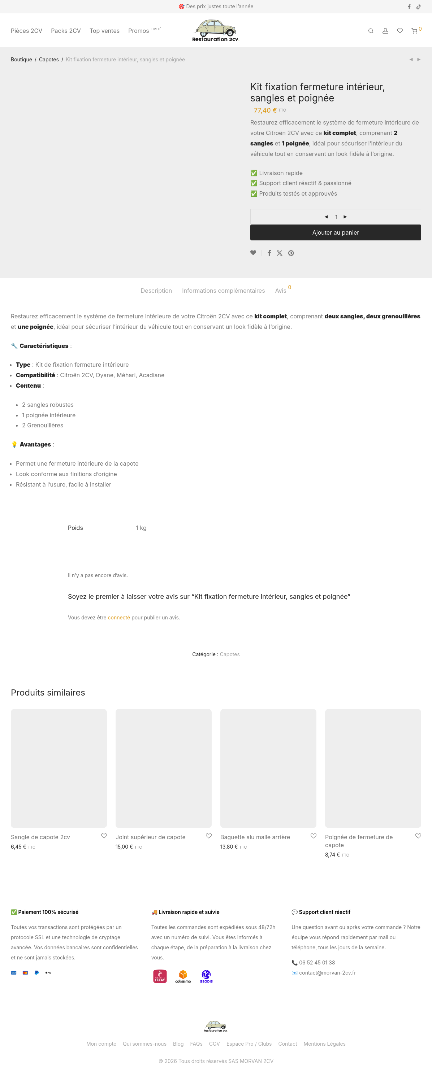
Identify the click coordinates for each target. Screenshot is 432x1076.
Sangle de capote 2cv (40, 837)
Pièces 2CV (26, 30)
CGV (214, 1044)
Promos (144, 30)
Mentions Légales (324, 1044)
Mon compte (101, 1044)
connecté (119, 617)
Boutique (21, 59)
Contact (287, 1044)
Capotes (49, 59)
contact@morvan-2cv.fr (327, 973)
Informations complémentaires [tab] (223, 290)
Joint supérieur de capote (151, 837)
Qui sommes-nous (145, 1044)
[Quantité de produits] (336, 217)
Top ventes (105, 30)
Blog (178, 1044)
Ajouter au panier (335, 232)
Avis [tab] (283, 289)
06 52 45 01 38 (317, 962)
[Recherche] (371, 31)
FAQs (196, 1044)
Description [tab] (156, 290)
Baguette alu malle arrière (255, 837)
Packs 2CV (66, 30)
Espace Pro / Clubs (249, 1044)
